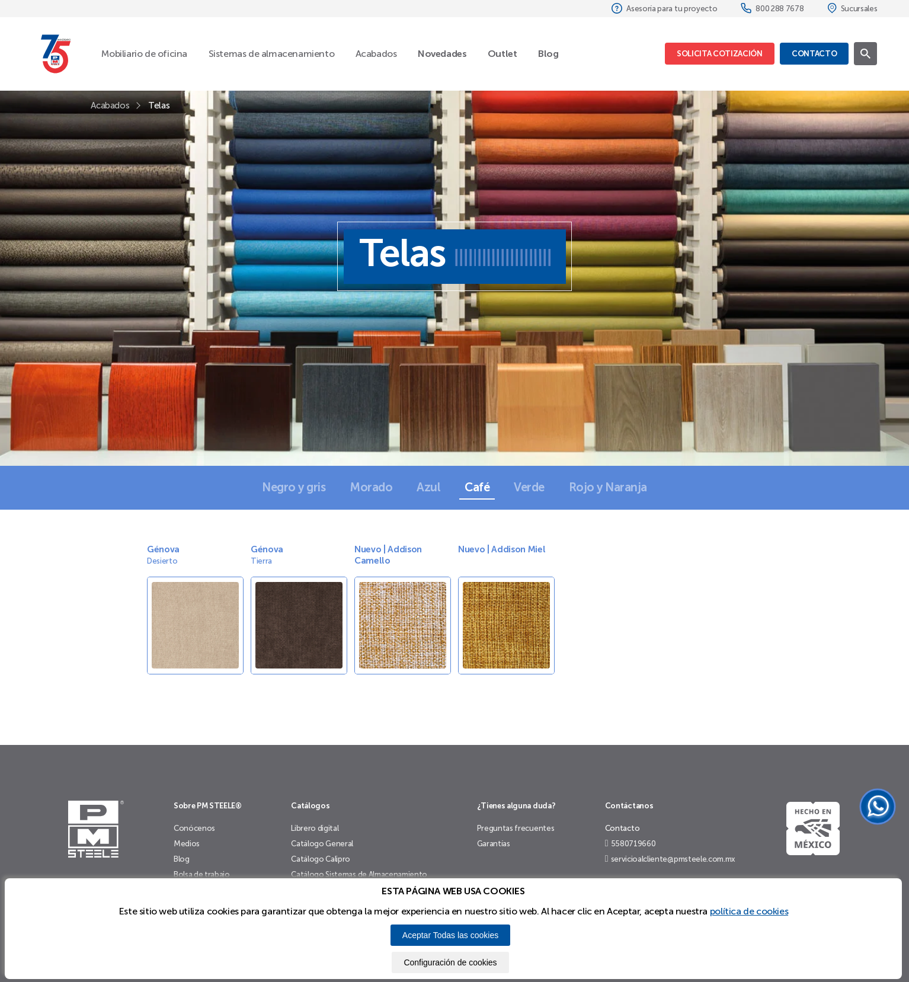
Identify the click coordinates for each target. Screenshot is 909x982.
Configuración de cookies (450, 962)
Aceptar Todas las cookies (450, 935)
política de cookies (749, 911)
